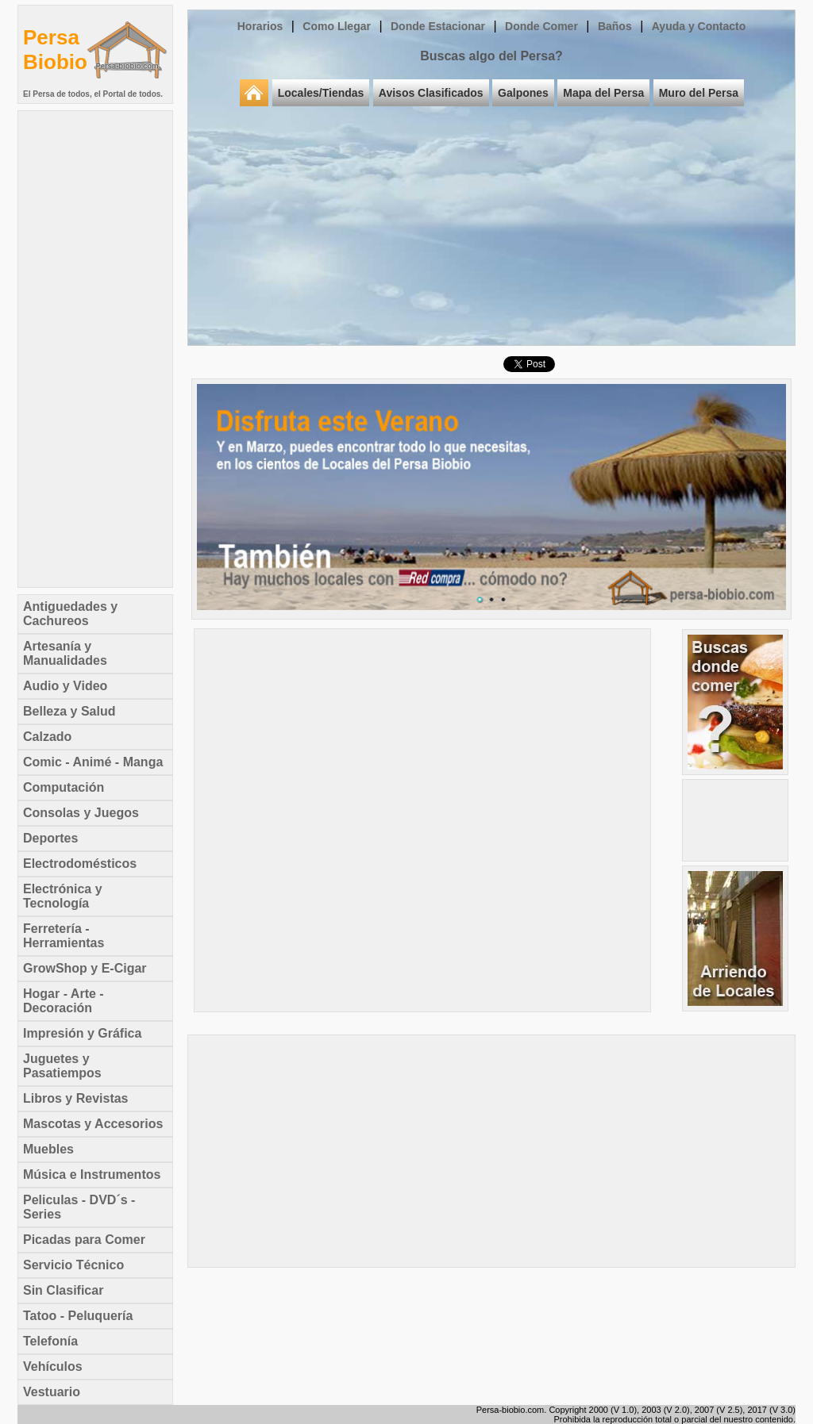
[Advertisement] (95, 349)
